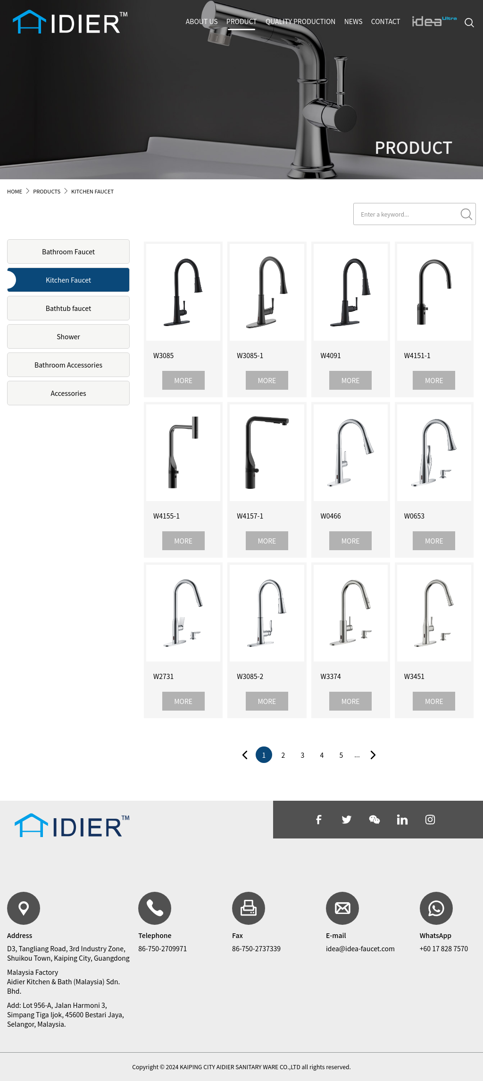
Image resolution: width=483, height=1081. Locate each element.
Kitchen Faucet (68, 280)
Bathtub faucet (68, 308)
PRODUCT (241, 21)
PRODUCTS (46, 191)
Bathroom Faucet (68, 251)
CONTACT (385, 21)
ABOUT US (202, 21)
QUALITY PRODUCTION (301, 21)
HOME (14, 191)
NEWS (353, 21)
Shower (68, 336)
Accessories (68, 393)
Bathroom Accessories (68, 364)
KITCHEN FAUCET (92, 191)
